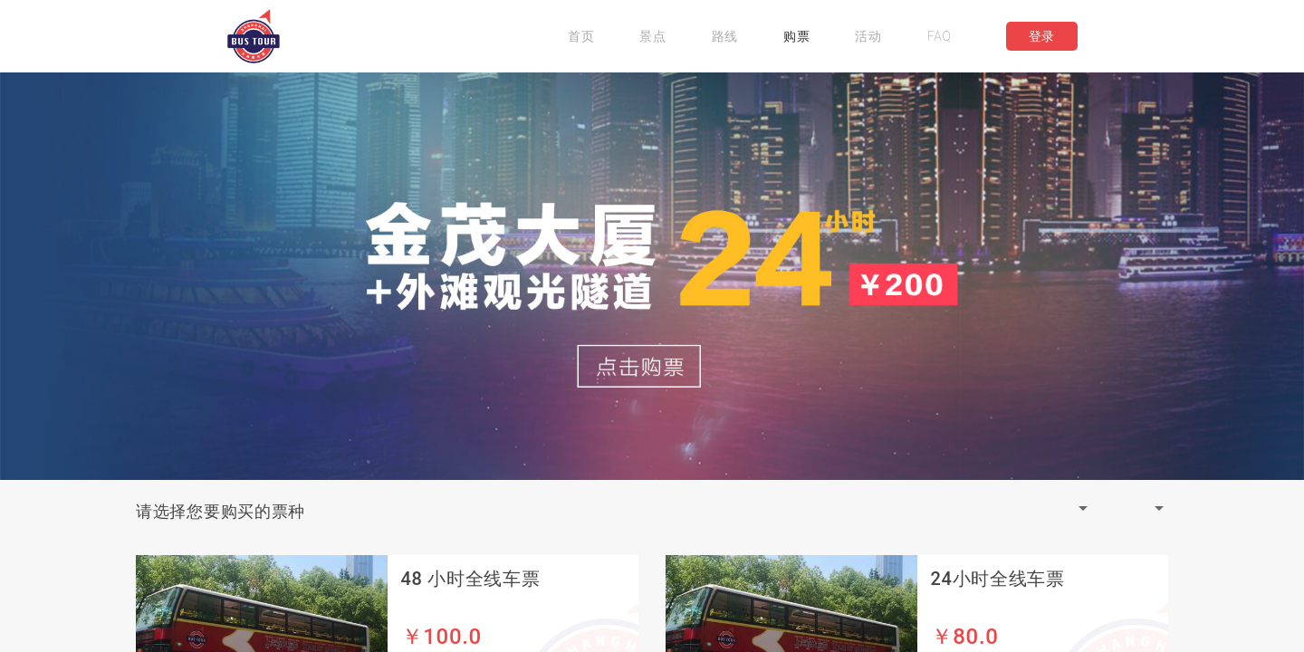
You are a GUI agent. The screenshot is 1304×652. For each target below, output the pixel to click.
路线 (725, 36)
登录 (1042, 36)
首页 (581, 36)
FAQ (939, 36)
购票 (796, 36)
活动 (868, 36)
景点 (652, 36)
